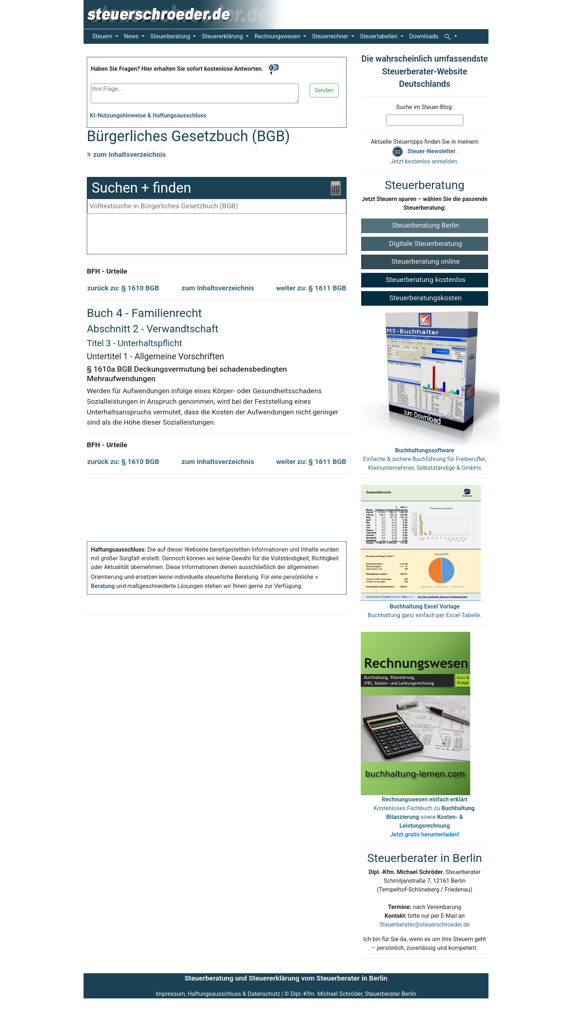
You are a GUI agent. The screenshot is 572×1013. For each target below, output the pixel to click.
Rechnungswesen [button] (278, 36)
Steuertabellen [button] (379, 36)
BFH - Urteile (107, 271)
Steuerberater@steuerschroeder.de (424, 924)
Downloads (423, 36)
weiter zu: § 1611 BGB (311, 288)
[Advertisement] (216, 235)
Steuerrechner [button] (331, 36)
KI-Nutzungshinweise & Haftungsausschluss (148, 115)
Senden (324, 90)
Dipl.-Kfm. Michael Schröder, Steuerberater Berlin (353, 993)
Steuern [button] (103, 36)
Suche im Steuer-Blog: (424, 107)
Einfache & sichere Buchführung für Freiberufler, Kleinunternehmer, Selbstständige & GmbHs (424, 459)
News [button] (132, 36)
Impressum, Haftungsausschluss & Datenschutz (218, 993)
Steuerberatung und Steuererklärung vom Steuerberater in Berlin (286, 978)
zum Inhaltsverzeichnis (129, 154)
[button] (450, 36)
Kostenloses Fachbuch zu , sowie (425, 817)
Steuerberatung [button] (171, 36)
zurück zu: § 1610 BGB (123, 288)
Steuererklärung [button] (223, 36)
